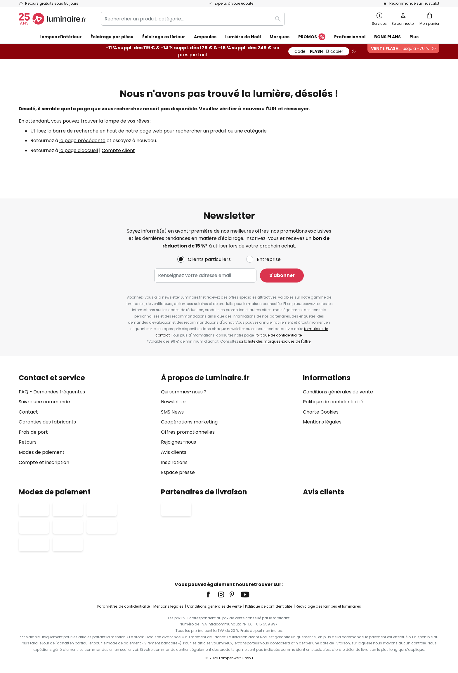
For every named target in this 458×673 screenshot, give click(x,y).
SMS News (172, 412)
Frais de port (33, 432)
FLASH (318, 51)
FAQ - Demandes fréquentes (52, 391)
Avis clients (173, 452)
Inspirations (174, 462)
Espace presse (178, 472)
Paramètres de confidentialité (123, 606)
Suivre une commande (44, 401)
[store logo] (52, 19)
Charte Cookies (321, 412)
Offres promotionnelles (188, 432)
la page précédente (82, 140)
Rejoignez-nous (178, 442)
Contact (28, 412)
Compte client (118, 150)
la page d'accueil (78, 150)
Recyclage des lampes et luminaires (328, 606)
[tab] (87, 425)
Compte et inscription (44, 462)
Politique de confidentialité (278, 335)
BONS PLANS (387, 37)
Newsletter (173, 401)
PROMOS (311, 37)
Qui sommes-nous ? (184, 391)
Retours (28, 442)
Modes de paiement (42, 452)
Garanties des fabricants (47, 422)
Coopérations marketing (189, 422)
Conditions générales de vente (338, 391)
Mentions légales (322, 422)
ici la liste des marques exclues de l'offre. (275, 341)
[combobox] (192, 18)
